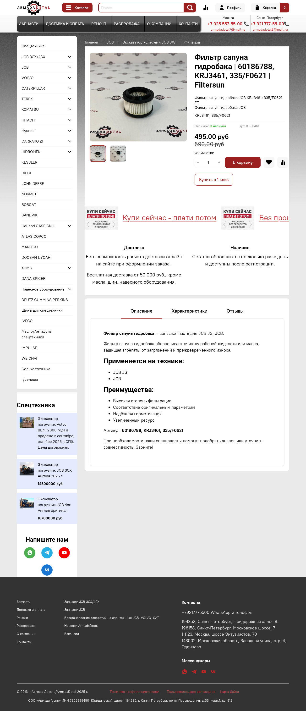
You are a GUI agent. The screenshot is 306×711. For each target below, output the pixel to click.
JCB (110, 42)
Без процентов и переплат (243, 217)
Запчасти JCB (74, 609)
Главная (91, 42)
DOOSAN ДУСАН (36, 257)
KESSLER (29, 162)
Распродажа (127, 23)
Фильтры (192, 42)
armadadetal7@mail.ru (228, 29)
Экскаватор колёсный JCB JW (149, 42)
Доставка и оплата (65, 23)
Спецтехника (33, 46)
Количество (204, 153)
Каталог (77, 7)
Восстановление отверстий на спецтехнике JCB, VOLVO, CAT (111, 618)
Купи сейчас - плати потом (107, 217)
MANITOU (30, 246)
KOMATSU (30, 109)
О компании (159, 23)
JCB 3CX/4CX (33, 56)
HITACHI (29, 120)
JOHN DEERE (33, 183)
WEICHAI (29, 358)
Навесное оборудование (43, 289)
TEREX (27, 98)
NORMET (29, 194)
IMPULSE (29, 347)
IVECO (27, 320)
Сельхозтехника (36, 368)
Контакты (188, 23)
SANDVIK (30, 215)
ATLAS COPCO (34, 236)
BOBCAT (29, 204)
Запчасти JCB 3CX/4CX (81, 602)
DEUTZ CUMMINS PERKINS (45, 299)
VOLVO (27, 77)
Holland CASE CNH (38, 225)
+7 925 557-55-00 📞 (228, 24)
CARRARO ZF (33, 141)
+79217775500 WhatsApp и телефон (217, 612)
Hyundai (28, 130)
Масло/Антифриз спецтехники (37, 334)
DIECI (26, 173)
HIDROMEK (31, 151)
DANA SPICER (33, 278)
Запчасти (28, 23)
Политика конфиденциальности (137, 691)
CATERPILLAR (33, 88)
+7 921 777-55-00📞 (270, 24)
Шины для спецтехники (42, 310)
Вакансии (71, 634)
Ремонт (98, 23)
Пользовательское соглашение (193, 691)
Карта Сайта (229, 691)
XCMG (27, 267)
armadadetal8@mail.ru (270, 29)
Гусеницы (30, 379)
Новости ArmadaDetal (81, 625)
